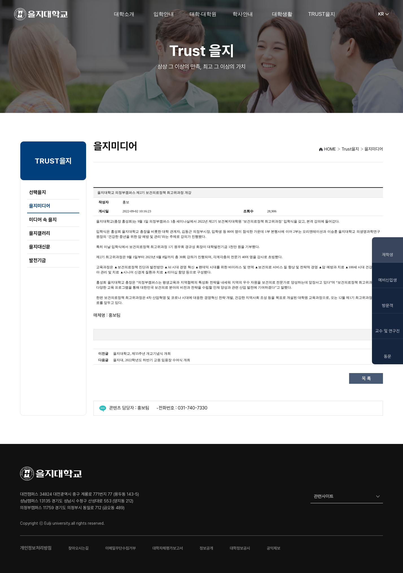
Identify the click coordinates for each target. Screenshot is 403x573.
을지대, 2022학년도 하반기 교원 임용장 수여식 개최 (151, 360)
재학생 (387, 255)
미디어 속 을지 (43, 220)
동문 (387, 356)
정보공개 (206, 548)
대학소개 (124, 14)
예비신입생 (387, 280)
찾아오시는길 (78, 548)
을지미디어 (39, 206)
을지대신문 (39, 247)
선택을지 (37, 192)
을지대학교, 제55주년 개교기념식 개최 (142, 354)
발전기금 (37, 260)
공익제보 (273, 548)
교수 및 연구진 (387, 331)
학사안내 (243, 14)
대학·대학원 (203, 14)
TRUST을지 (321, 14)
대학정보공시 (240, 548)
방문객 (387, 306)
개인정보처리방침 (36, 548)
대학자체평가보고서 (167, 548)
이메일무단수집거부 (120, 548)
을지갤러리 (39, 233)
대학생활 (282, 14)
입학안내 (164, 14)
